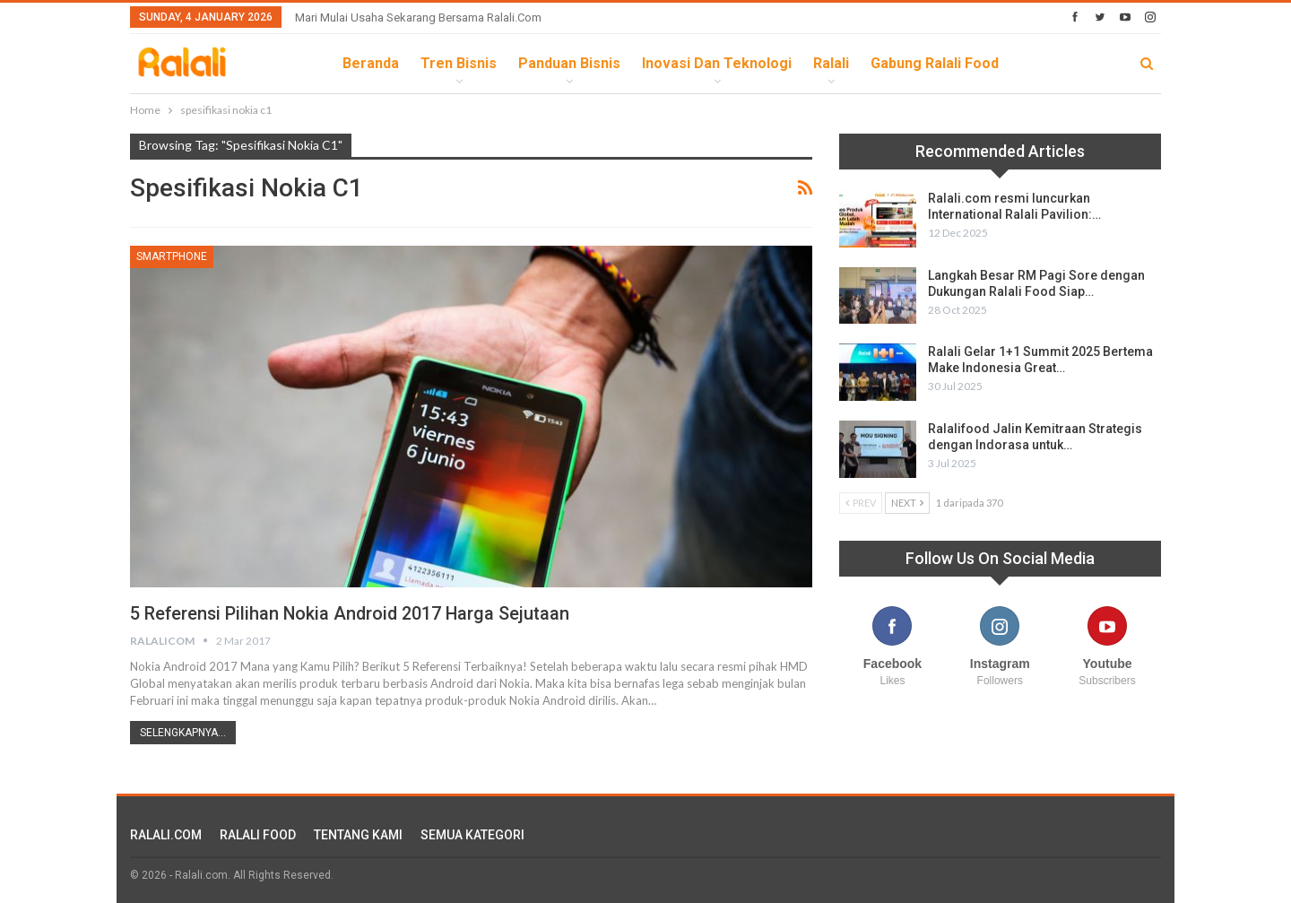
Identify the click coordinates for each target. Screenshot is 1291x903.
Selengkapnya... (183, 732)
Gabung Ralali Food (935, 63)
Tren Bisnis (458, 63)
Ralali (831, 63)
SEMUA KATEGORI (472, 835)
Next (907, 502)
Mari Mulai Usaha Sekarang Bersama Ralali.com (418, 17)
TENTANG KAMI (358, 835)
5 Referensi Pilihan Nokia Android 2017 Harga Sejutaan (352, 613)
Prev (860, 502)
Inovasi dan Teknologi (717, 63)
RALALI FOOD (258, 835)
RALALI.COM (166, 835)
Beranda (370, 63)
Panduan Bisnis (569, 63)
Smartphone (171, 256)
